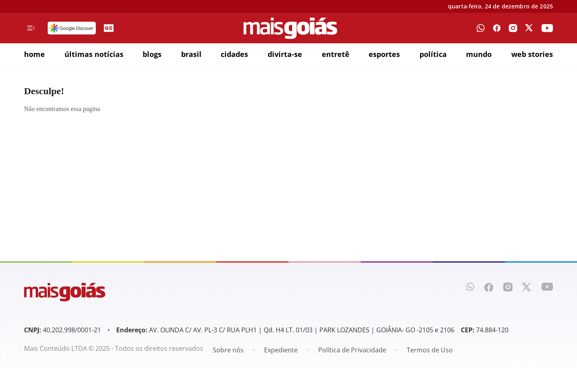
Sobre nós (228, 350)
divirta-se (285, 54)
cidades (234, 54)
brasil (191, 54)
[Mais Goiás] (290, 28)
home (34, 54)
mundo (479, 54)
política (433, 54)
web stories (532, 54)
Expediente (281, 350)
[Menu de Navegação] (31, 28)
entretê (335, 54)
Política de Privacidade (352, 350)
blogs (152, 54)
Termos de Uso (430, 350)
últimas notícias (94, 54)
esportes (384, 54)
